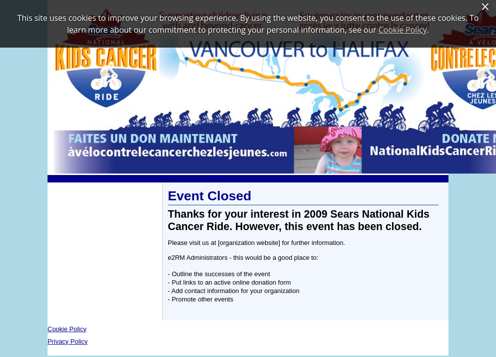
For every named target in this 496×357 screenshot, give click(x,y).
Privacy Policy (68, 341)
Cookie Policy (67, 329)
